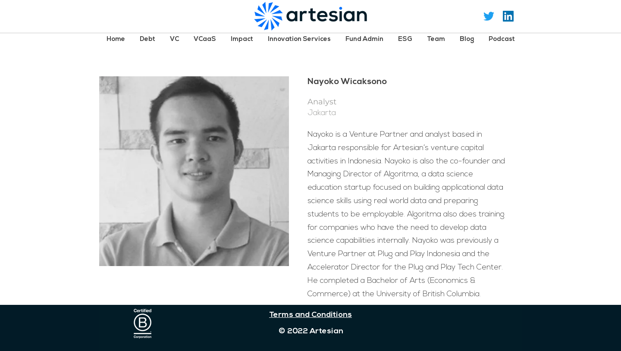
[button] (147, 39)
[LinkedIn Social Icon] (508, 16)
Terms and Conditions (310, 315)
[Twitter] (488, 16)
